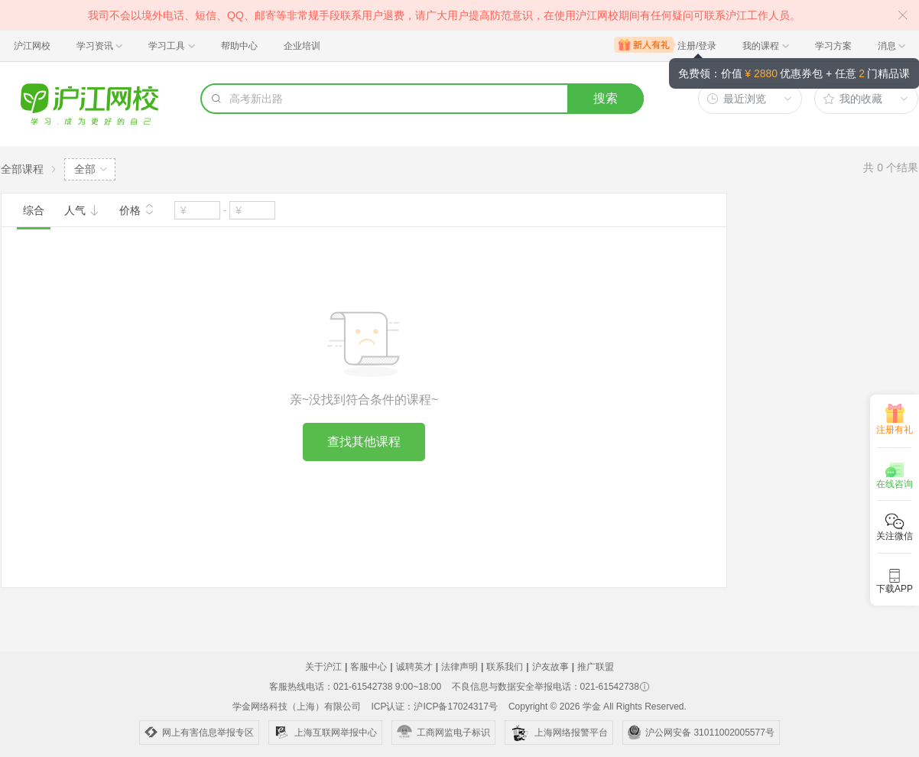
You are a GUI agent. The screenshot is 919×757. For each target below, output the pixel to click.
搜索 (605, 98)
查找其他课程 (364, 441)
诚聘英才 (414, 666)
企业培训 (302, 46)
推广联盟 (595, 666)
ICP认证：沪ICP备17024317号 (434, 706)
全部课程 (22, 169)
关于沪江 (323, 666)
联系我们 (504, 666)
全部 (85, 169)
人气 (81, 210)
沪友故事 (550, 666)
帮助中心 (239, 46)
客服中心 (368, 666)
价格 (136, 208)
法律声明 (459, 666)
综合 (33, 210)
